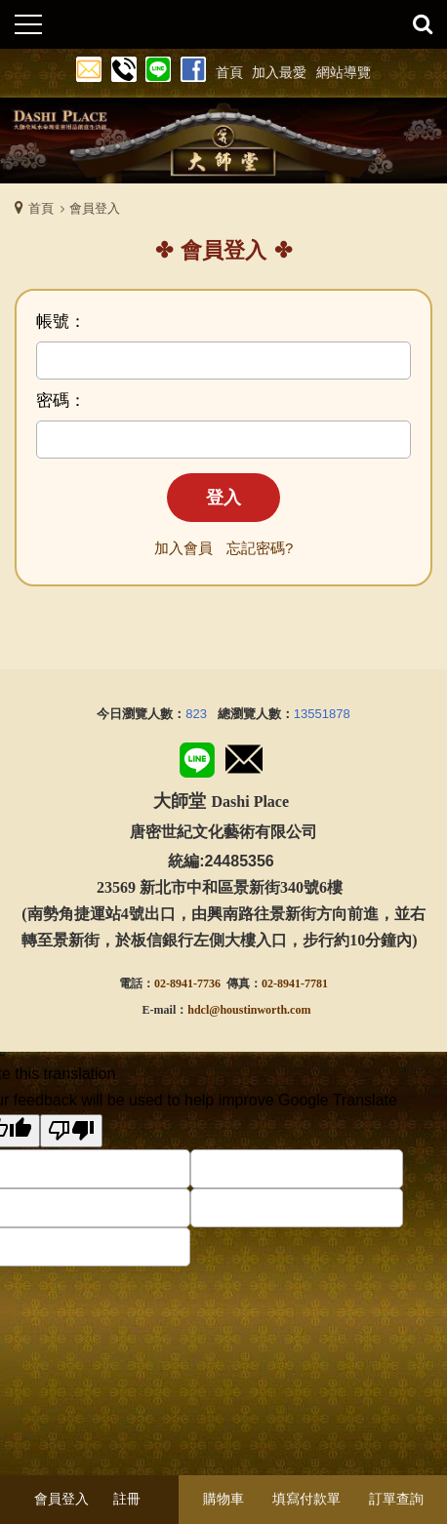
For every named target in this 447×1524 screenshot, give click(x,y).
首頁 (41, 208)
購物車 (223, 1498)
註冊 (127, 1498)
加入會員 (183, 548)
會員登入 (61, 1498)
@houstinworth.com (259, 1010)
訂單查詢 (396, 1498)
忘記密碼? (259, 548)
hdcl (198, 1010)
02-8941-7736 (187, 983)
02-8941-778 (292, 983)
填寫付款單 (306, 1498)
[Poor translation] (71, 1130)
